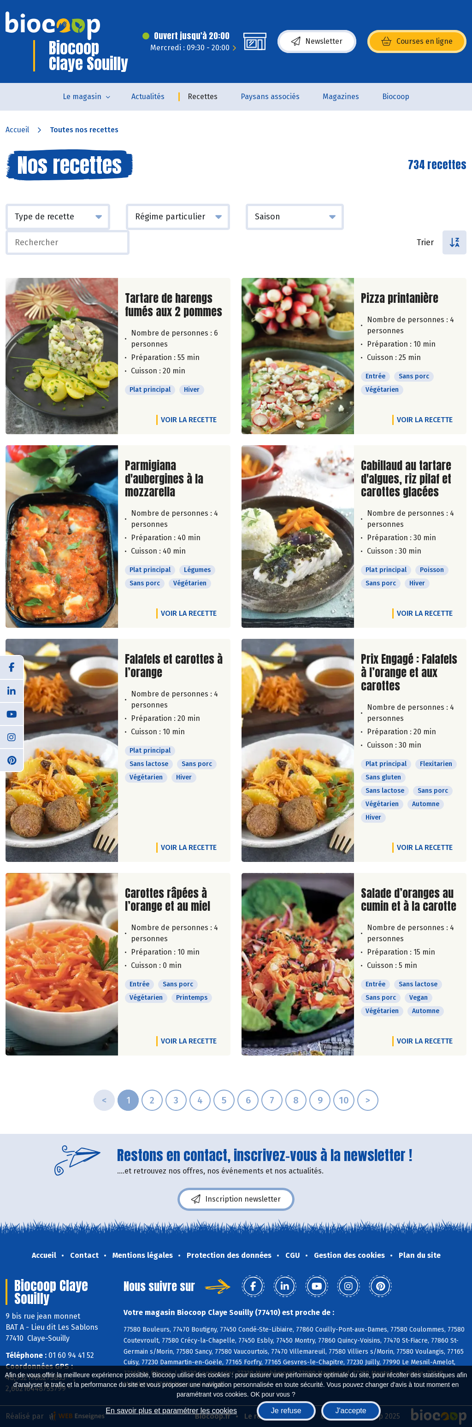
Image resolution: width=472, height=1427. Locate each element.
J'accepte (351, 1411)
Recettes (203, 96)
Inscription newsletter (236, 1199)
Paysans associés (270, 96)
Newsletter (316, 41)
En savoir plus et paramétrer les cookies (171, 1411)
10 (344, 1100)
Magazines (341, 96)
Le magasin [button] (82, 96)
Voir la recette (189, 419)
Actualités (148, 96)
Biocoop (395, 96)
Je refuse (286, 1411)
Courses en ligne (417, 41)
